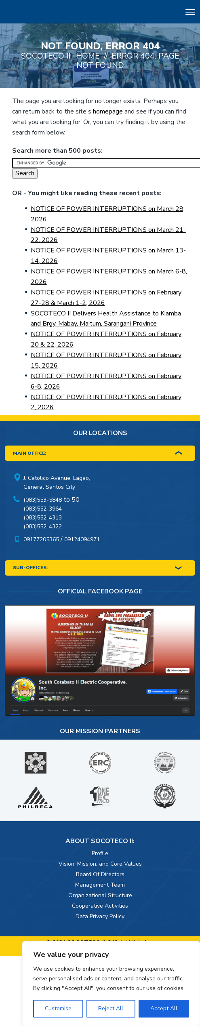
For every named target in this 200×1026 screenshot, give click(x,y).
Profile (100, 853)
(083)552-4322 (42, 526)
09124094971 (82, 539)
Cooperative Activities (100, 906)
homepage (108, 111)
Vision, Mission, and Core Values (100, 864)
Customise (58, 1008)
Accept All (163, 1008)
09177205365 (41, 539)
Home (88, 55)
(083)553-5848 (42, 500)
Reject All (110, 1008)
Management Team (100, 885)
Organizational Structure (100, 895)
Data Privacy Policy (100, 916)
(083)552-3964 (42, 509)
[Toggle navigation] (190, 13)
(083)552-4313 (42, 517)
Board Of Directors (100, 874)
